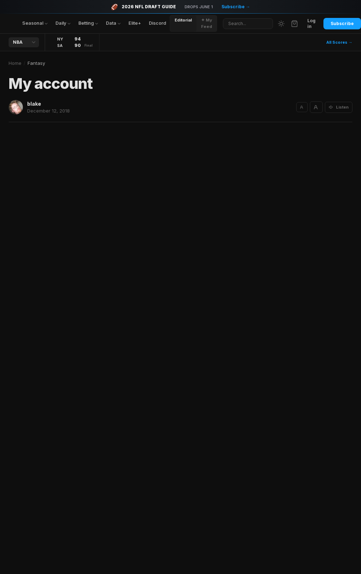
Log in (311, 23)
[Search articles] (248, 23)
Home (15, 63)
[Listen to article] (338, 107)
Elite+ (134, 23)
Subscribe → (235, 6)
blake (34, 104)
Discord (157, 23)
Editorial (183, 20)
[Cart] (294, 24)
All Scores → (339, 42)
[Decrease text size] (302, 107)
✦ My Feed (206, 23)
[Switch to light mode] (281, 23)
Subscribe (342, 23)
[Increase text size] (316, 107)
